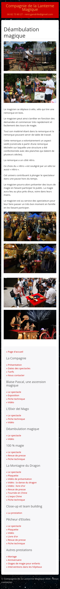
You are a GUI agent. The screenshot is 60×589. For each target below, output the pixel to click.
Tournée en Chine (17, 492)
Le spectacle (14, 391)
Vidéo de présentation (20, 478)
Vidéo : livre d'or (16, 485)
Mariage (12, 556)
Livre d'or (13, 536)
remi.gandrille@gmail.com (39, 14)
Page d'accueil (15, 351)
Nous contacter (16, 375)
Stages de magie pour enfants (24, 563)
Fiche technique (16, 398)
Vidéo (11, 402)
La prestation (15, 512)
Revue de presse (17, 455)
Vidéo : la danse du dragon (22, 482)
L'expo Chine (15, 496)
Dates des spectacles (19, 368)
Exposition (13, 395)
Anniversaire (14, 559)
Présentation (15, 364)
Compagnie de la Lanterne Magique (30, 7)
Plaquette (13, 475)
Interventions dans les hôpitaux (25, 566)
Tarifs (11, 371)
